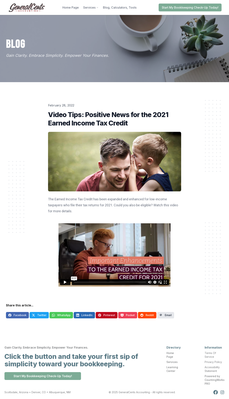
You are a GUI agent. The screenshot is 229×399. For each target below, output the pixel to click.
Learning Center (172, 369)
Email (166, 315)
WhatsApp (61, 315)
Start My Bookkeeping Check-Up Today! (190, 7)
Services (172, 362)
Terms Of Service (210, 354)
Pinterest (106, 315)
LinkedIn (84, 315)
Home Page (170, 354)
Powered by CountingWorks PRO (215, 380)
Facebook (17, 315)
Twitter (39, 315)
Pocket (128, 315)
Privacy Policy (213, 362)
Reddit (147, 315)
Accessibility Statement (212, 369)
